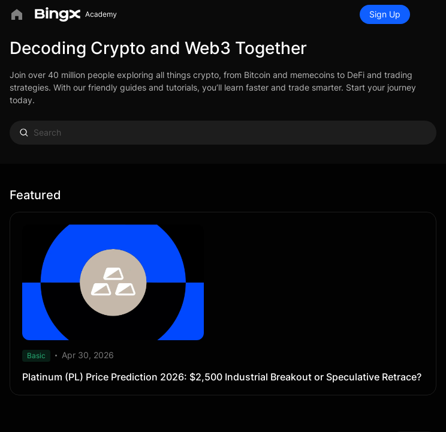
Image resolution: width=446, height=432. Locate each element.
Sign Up (384, 14)
